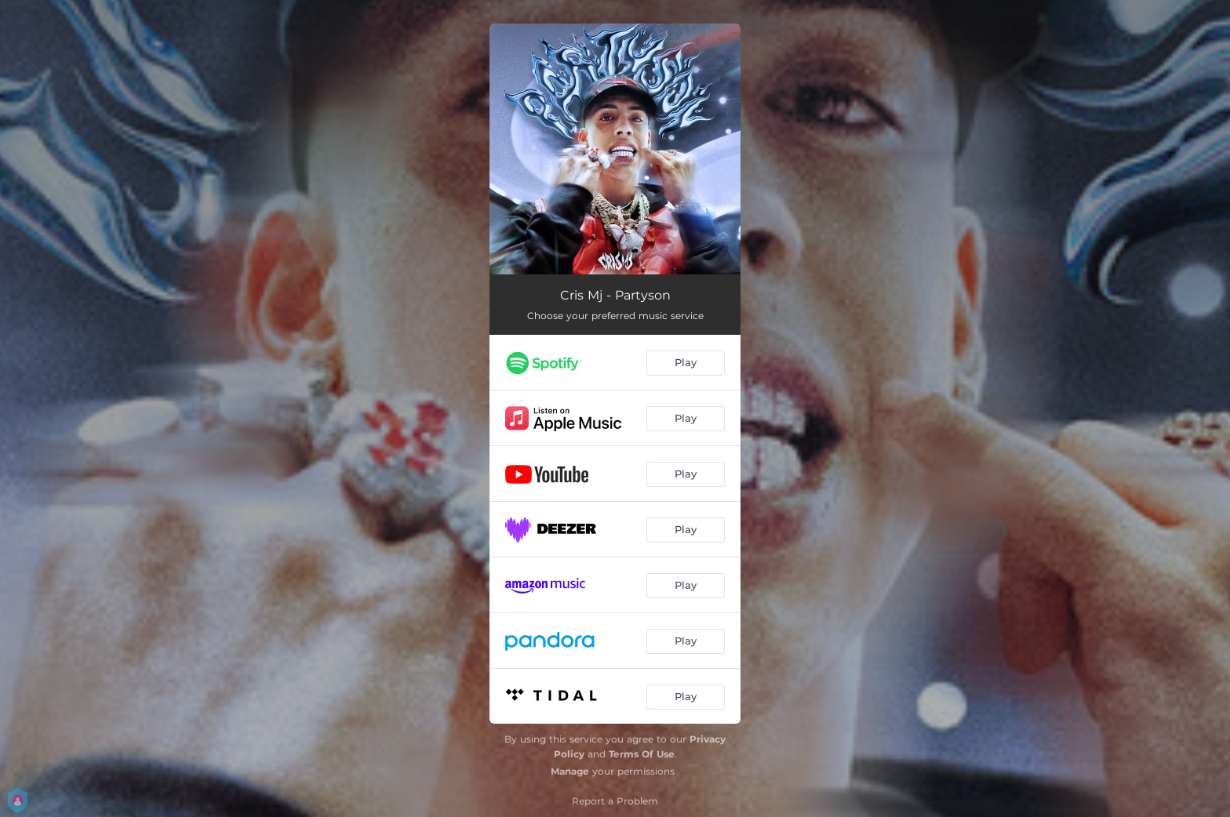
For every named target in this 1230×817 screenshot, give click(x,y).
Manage (570, 771)
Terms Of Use (642, 754)
